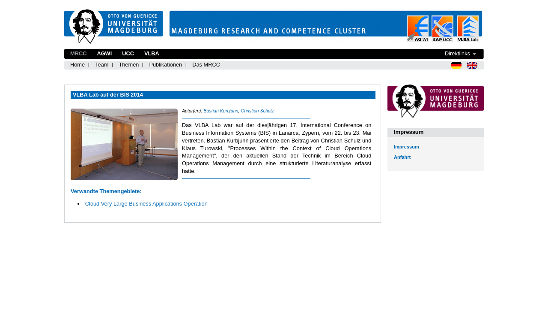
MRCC (78, 53)
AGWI (104, 53)
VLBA (151, 53)
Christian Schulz (257, 110)
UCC (128, 53)
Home (77, 64)
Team (101, 64)
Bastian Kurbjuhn (220, 110)
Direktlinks (457, 53)
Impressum (406, 146)
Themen (129, 64)
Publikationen (165, 64)
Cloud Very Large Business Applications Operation (146, 203)
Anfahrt (402, 157)
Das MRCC (206, 64)
